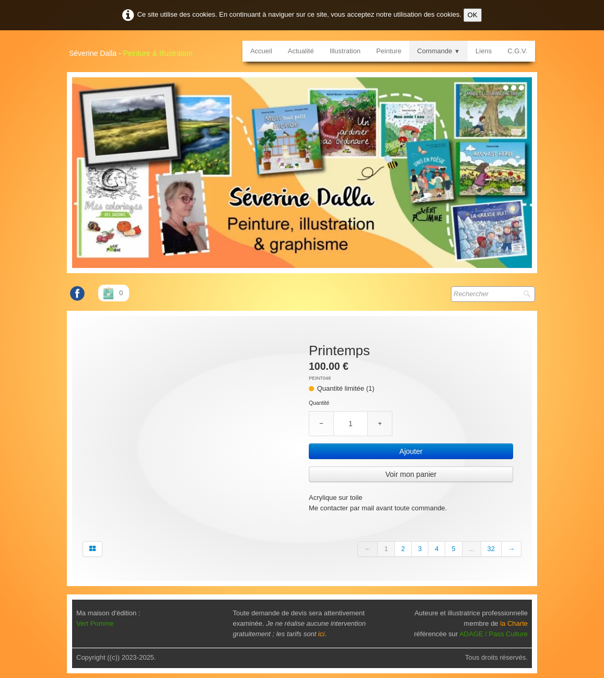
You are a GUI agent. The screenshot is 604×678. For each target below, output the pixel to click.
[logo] (135, 50)
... (471, 545)
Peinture (388, 51)
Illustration (345, 51)
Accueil (261, 51)
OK (473, 15)
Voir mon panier (410, 474)
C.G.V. (517, 51)
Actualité (301, 51)
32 (491, 545)
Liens (483, 51)
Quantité (319, 403)
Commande (438, 51)
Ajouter (410, 451)
